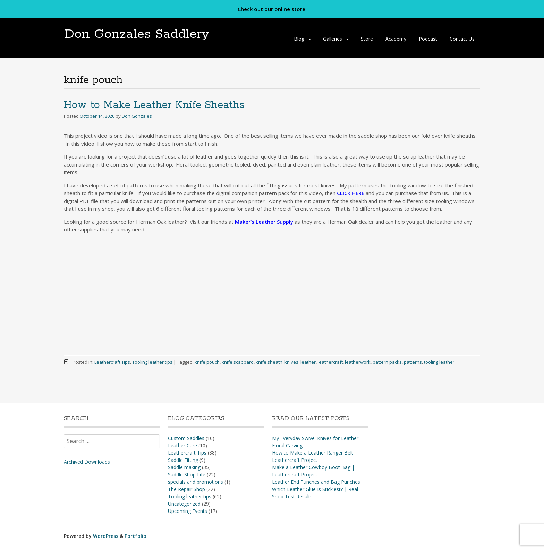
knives (291, 362)
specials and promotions (195, 482)
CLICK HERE (350, 192)
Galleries (332, 38)
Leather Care (182, 445)
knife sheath (269, 362)
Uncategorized (184, 503)
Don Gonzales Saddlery (137, 34)
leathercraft (330, 362)
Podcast (428, 38)
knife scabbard (238, 362)
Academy (395, 38)
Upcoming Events (187, 511)
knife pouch (207, 362)
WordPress (105, 536)
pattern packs (387, 362)
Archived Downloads (87, 461)
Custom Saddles (186, 438)
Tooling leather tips (152, 362)
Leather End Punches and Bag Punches (316, 482)
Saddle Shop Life (186, 474)
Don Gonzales (137, 116)
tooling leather (439, 362)
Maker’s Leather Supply (264, 221)
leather (308, 362)
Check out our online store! (272, 9)
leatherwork (358, 362)
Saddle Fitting (183, 460)
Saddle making (184, 467)
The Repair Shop (186, 489)
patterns (413, 362)
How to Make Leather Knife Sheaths (154, 105)
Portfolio (135, 536)
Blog (299, 38)
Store (367, 38)
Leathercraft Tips (112, 362)
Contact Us (462, 38)
